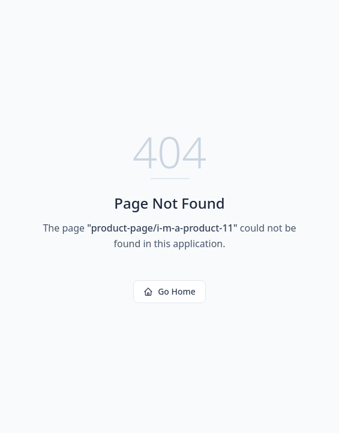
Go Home (169, 291)
